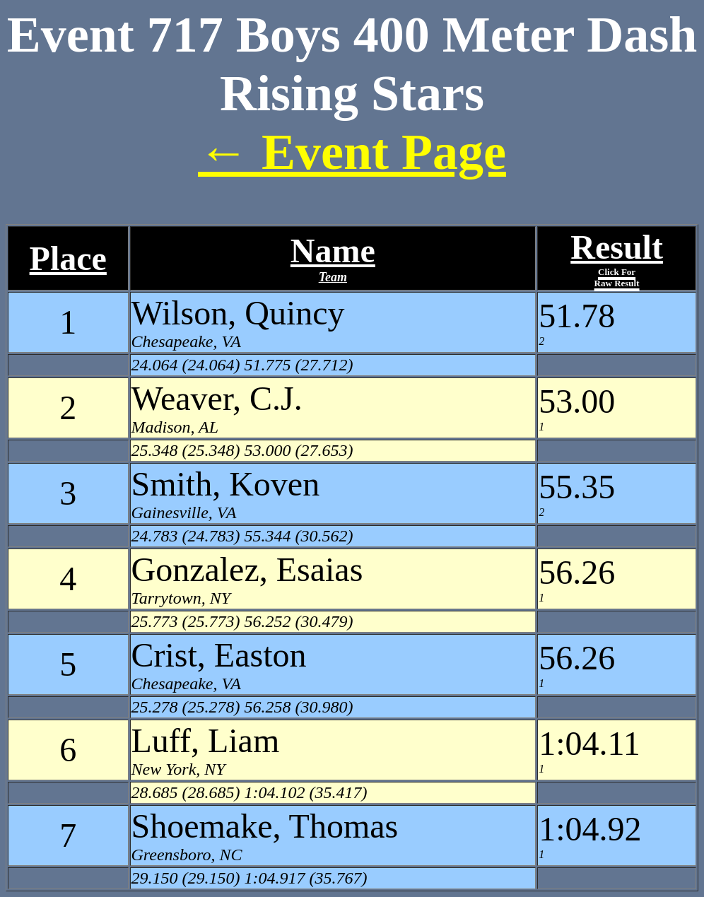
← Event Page (352, 152)
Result (616, 258)
